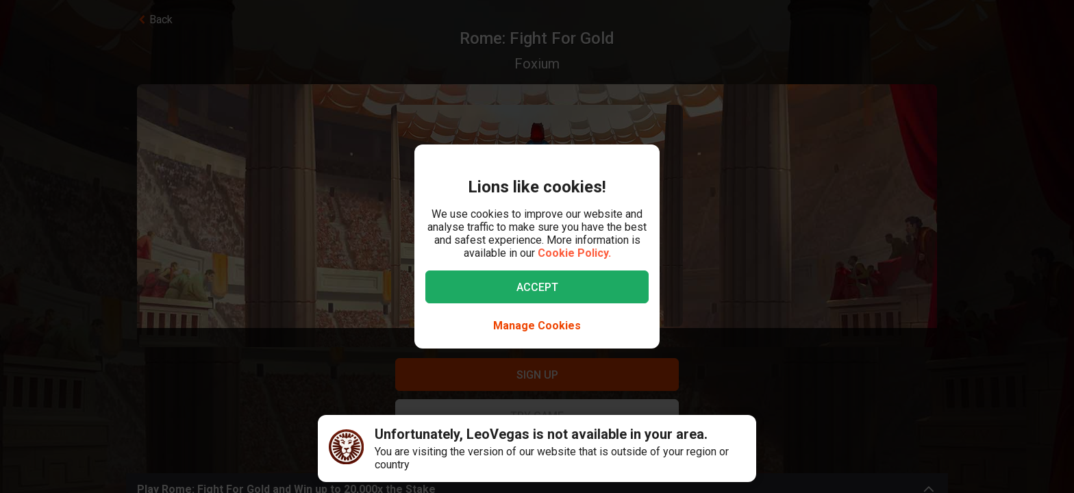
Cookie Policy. (574, 253)
